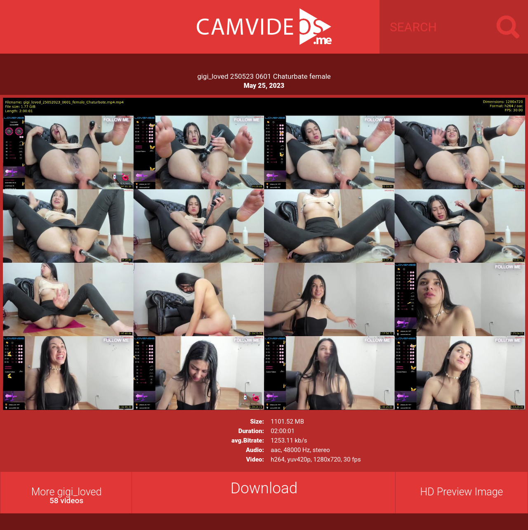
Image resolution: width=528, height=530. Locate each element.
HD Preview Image (461, 492)
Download (264, 488)
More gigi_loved (66, 495)
